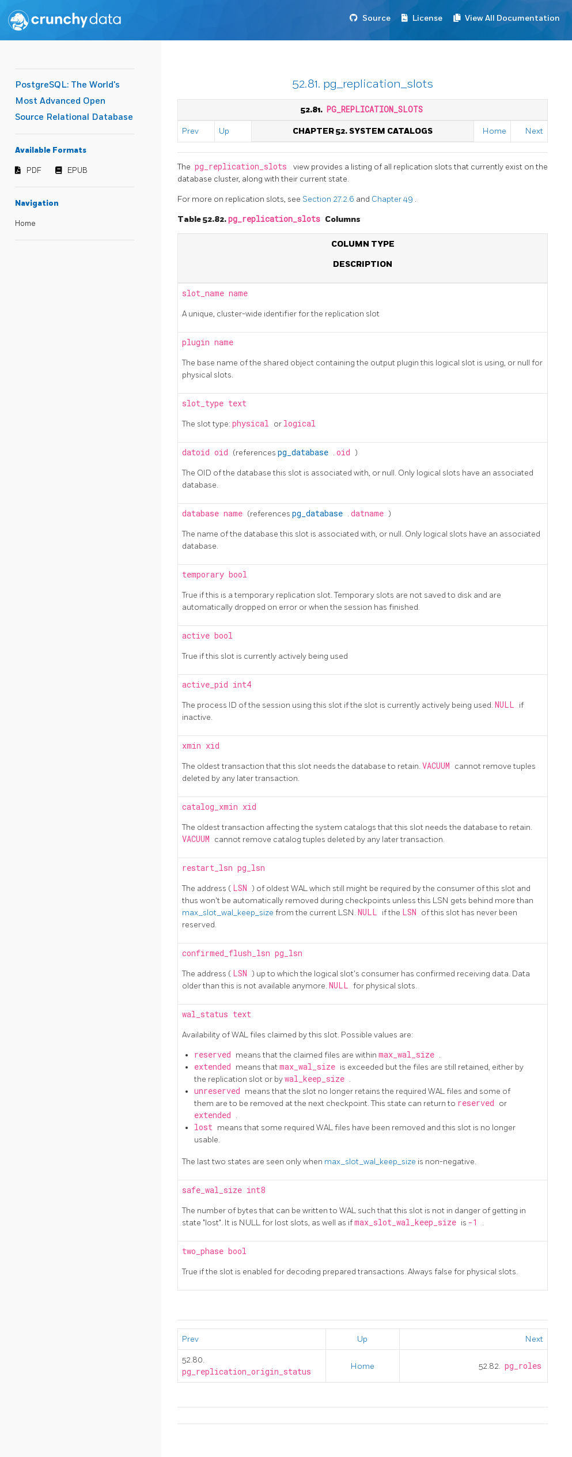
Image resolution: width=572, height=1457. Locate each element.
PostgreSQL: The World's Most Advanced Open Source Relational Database (74, 101)
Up (224, 131)
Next (534, 131)
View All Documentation (512, 18)
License (427, 18)
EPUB (77, 170)
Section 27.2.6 (329, 199)
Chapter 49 (393, 199)
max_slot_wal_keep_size (228, 913)
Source (376, 18)
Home (25, 223)
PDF (33, 170)
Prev (190, 131)
